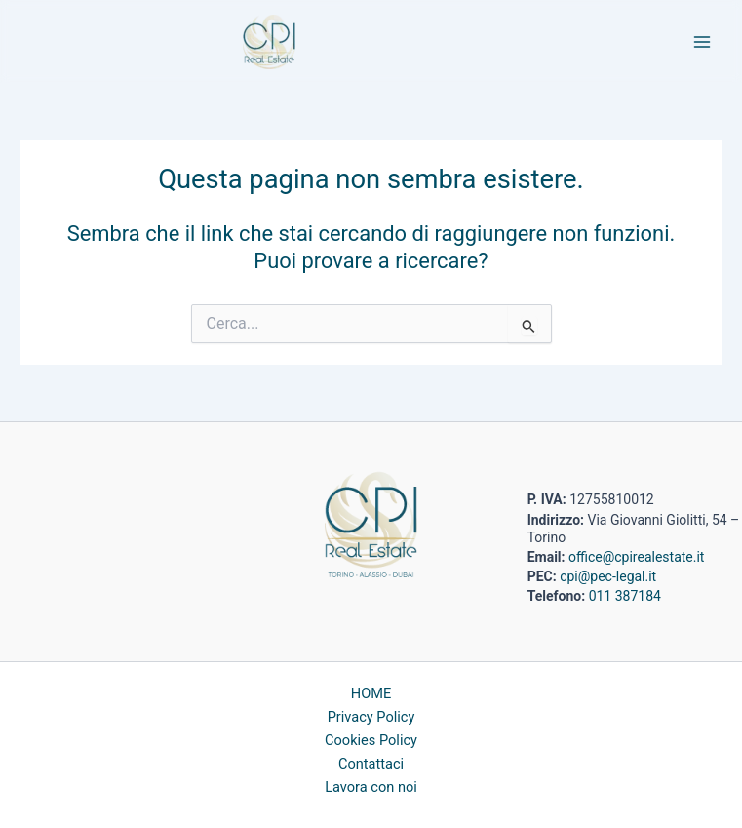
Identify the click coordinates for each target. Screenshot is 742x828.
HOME (371, 693)
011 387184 (625, 596)
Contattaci (371, 763)
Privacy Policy (371, 717)
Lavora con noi (371, 787)
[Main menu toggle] (702, 41)
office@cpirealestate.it (636, 557)
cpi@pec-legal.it (608, 576)
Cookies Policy (371, 740)
